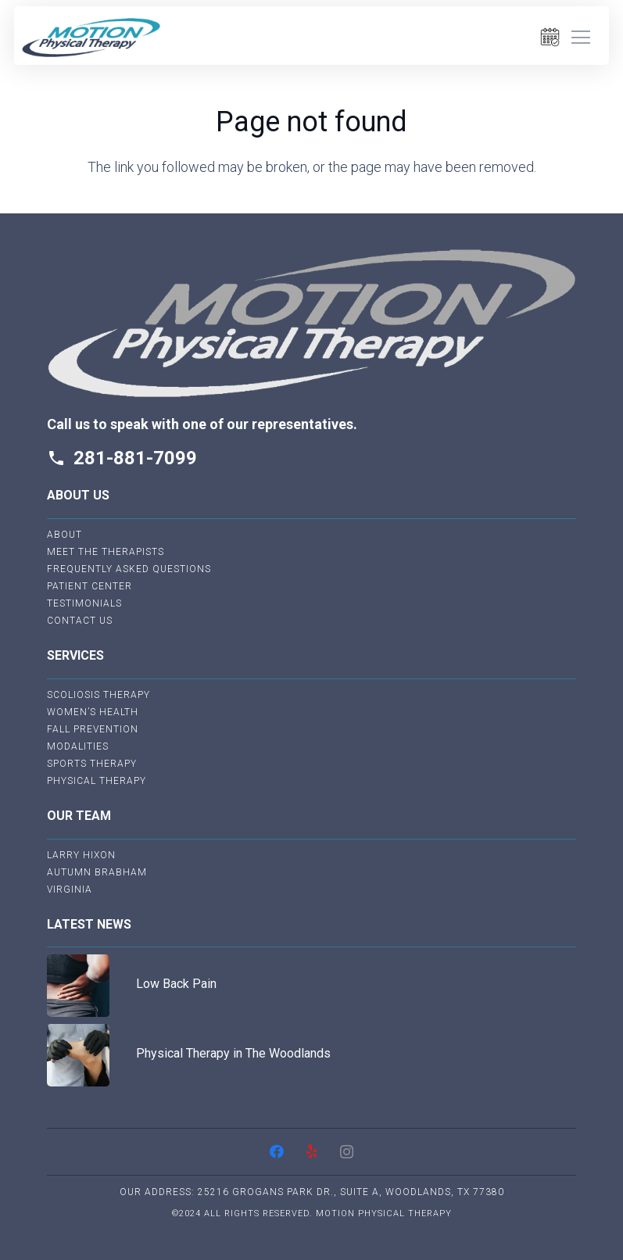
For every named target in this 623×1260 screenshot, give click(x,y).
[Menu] (580, 37)
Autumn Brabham (97, 872)
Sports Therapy (92, 763)
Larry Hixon (81, 855)
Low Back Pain (176, 983)
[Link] (91, 37)
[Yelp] (311, 1151)
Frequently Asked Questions (129, 569)
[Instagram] (346, 1151)
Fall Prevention (92, 729)
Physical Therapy (96, 780)
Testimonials (84, 603)
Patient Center (89, 586)
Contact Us (80, 620)
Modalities (78, 746)
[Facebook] (276, 1151)
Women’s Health (92, 712)
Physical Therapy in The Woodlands (233, 1053)
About (64, 534)
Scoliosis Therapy (98, 694)
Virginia (69, 889)
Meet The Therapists (105, 551)
